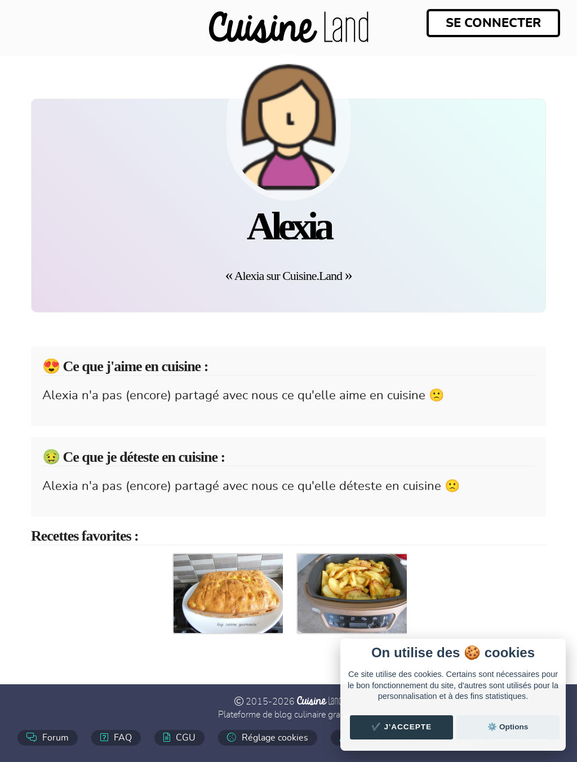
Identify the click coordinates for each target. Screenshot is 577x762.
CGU (179, 737)
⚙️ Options (507, 727)
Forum (47, 737)
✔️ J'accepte (401, 727)
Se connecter (493, 23)
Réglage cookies (267, 737)
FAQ (116, 737)
